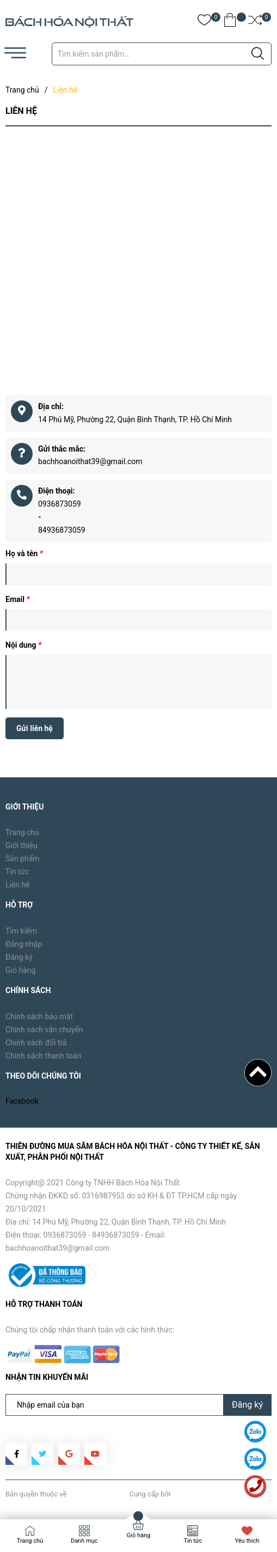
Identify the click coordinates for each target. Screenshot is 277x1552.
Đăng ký (19, 957)
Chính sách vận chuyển (44, 1029)
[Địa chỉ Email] (138, 1405)
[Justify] (257, 54)
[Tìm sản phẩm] (161, 54)
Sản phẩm (22, 858)
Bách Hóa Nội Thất (98, 1494)
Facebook (22, 1101)
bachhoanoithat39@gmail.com (90, 461)
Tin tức (17, 871)
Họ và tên (24, 553)
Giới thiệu (21, 845)
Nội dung (23, 645)
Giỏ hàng (20, 970)
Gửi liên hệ (34, 728)
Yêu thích (247, 1540)
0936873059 (59, 504)
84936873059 (61, 530)
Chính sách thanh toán (43, 1055)
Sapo (180, 1494)
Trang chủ (22, 832)
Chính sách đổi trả (35, 1042)
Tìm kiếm (21, 931)
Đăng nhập (23, 944)
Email (17, 599)
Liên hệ (17, 884)
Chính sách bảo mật (39, 1016)
